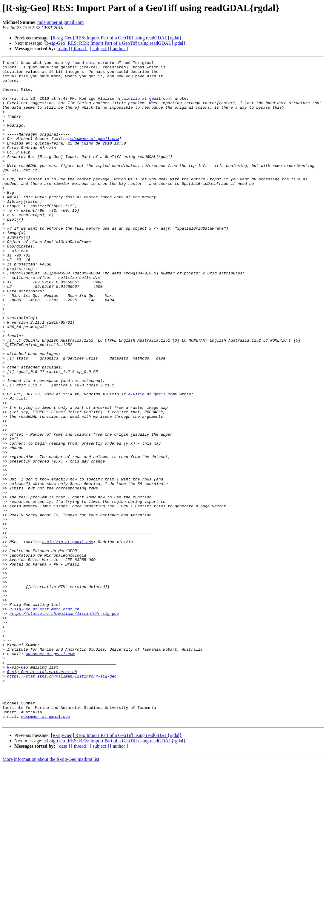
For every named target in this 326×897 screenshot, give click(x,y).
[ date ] (63, 48)
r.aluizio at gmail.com (144, 106)
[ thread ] (80, 48)
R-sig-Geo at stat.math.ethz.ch (44, 719)
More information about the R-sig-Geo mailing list (50, 891)
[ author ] (119, 48)
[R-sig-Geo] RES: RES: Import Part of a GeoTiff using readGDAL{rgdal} (115, 43)
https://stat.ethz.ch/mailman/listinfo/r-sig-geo (64, 724)
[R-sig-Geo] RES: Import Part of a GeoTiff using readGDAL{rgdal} (116, 37)
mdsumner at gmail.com (60, 22)
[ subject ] (99, 48)
